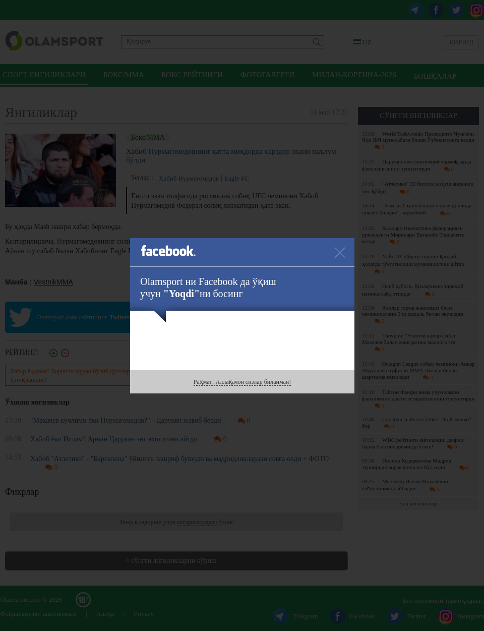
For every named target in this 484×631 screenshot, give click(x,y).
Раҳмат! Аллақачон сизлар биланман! (242, 381)
